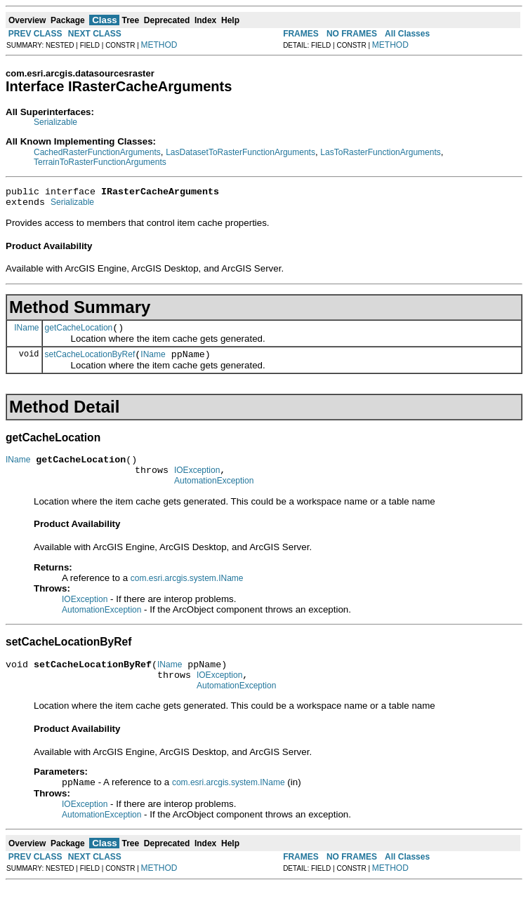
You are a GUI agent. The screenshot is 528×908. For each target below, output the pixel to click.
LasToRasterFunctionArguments (380, 152)
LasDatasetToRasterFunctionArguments (240, 152)
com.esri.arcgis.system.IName (187, 593)
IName (26, 333)
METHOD (159, 45)
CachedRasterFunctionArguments (97, 152)
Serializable (55, 122)
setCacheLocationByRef (90, 363)
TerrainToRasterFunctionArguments (100, 162)
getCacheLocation (79, 334)
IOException (197, 483)
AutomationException (213, 495)
